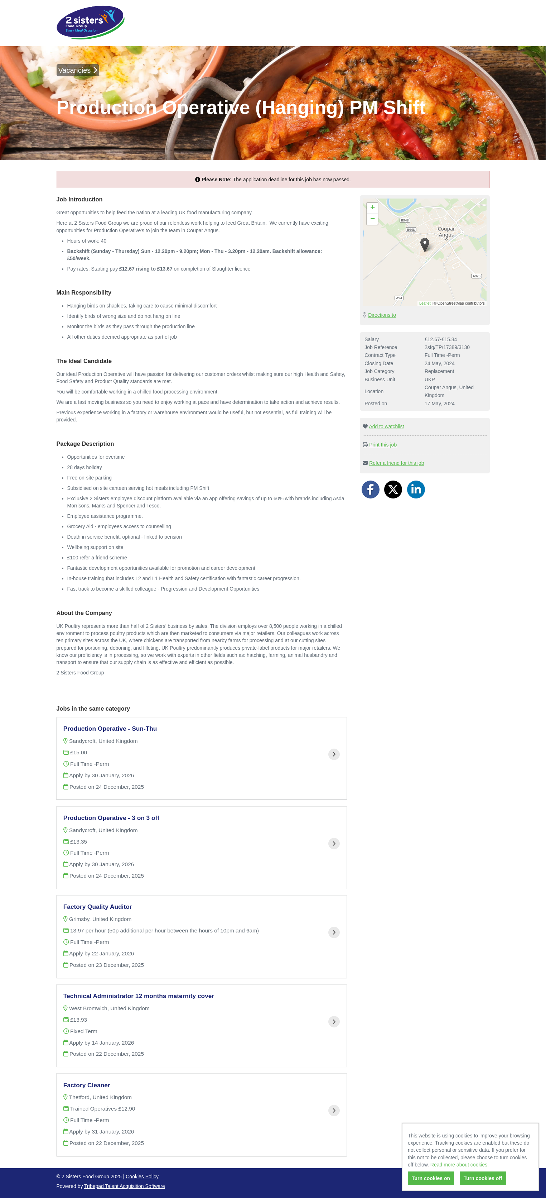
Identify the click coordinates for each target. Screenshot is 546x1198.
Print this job (383, 445)
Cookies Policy (142, 1176)
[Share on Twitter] (393, 489)
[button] (424, 245)
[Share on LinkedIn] (416, 489)
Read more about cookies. (459, 1165)
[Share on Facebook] (371, 489)
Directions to (382, 315)
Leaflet (425, 303)
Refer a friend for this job (396, 463)
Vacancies (77, 70)
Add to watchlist (386, 426)
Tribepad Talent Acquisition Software (124, 1186)
